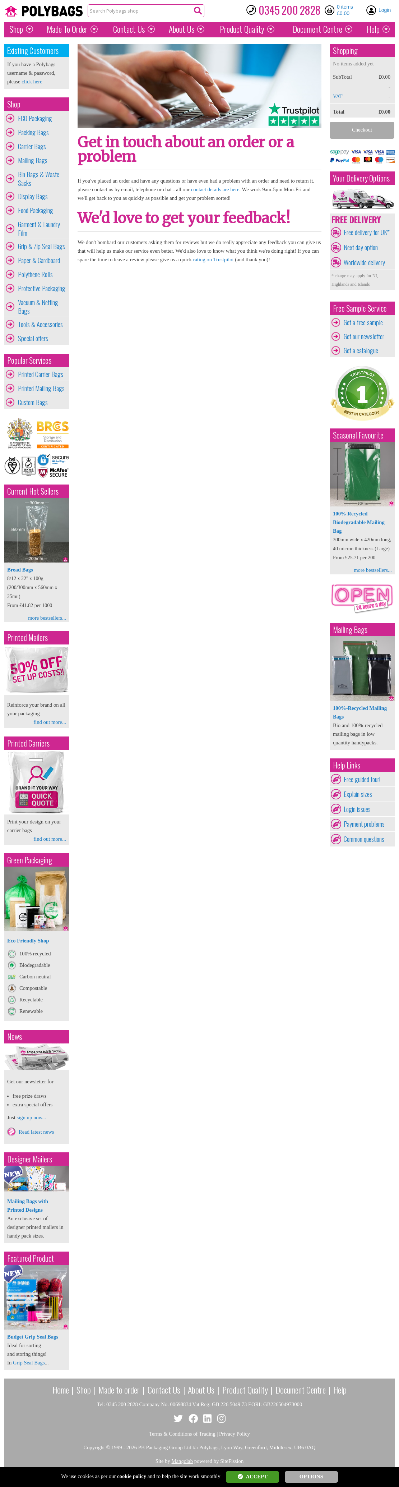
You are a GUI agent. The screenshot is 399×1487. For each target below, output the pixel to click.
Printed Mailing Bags (41, 388)
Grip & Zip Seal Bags (41, 246)
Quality (242, 29)
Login (385, 10)
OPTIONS (311, 1476)
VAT (338, 96)
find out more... (49, 722)
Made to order (119, 1389)
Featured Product (30, 1258)
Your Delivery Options (361, 178)
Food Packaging (35, 210)
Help (373, 29)
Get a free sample (363, 322)
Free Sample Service (360, 308)
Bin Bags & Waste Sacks (38, 178)
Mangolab (182, 1461)
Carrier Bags (32, 146)
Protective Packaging (41, 288)
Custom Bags (33, 402)
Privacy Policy (234, 1434)
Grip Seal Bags (29, 1363)
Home (60, 1389)
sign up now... (31, 1117)
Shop (16, 29)
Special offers (33, 338)
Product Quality (245, 1389)
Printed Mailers (27, 637)
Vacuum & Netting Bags (38, 306)
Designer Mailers (29, 1159)
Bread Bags (20, 570)
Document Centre (300, 1389)
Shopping (345, 50)
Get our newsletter (364, 336)
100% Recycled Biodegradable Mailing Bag (359, 522)
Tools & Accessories (40, 324)
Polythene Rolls (35, 274)
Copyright (94, 1447)
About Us (181, 29)
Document (317, 29)
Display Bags (33, 196)
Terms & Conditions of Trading (182, 1434)
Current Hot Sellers (33, 491)
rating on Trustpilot (213, 259)
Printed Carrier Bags (40, 374)
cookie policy (131, 1476)
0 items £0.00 (345, 10)
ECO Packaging (35, 118)
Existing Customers (33, 50)
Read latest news (36, 1132)
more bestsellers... (47, 618)
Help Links (346, 765)
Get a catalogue (361, 350)
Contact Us (129, 29)
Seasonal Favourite (358, 435)
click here (32, 81)
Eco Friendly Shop (28, 941)
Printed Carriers (28, 743)
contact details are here (215, 189)
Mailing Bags (32, 160)
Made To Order (67, 29)
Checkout (362, 130)
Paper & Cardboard (39, 260)
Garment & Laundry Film (39, 228)
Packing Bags (33, 132)
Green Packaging (29, 860)
